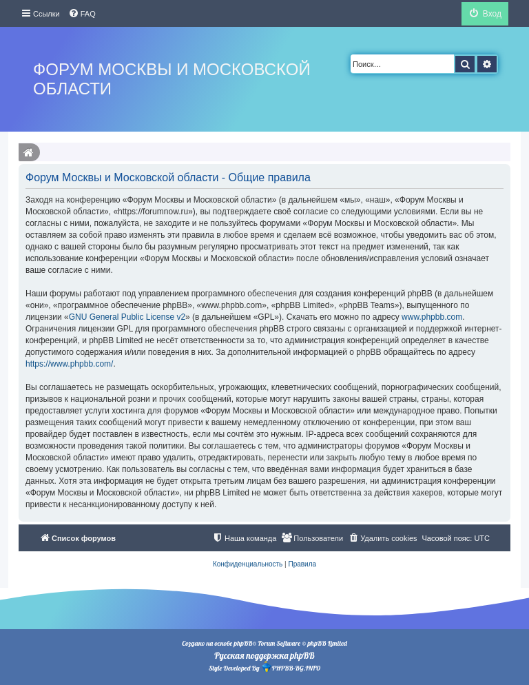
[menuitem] (82, 14)
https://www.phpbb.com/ (69, 364)
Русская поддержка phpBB (264, 655)
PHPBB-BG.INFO (290, 667)
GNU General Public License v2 (127, 317)
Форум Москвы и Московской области (172, 79)
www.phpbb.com (432, 317)
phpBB (243, 643)
